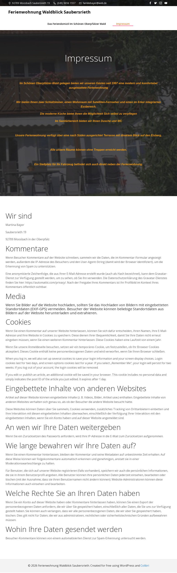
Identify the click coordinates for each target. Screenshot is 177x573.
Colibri (145, 566)
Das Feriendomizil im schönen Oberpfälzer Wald (77, 23)
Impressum (123, 23)
